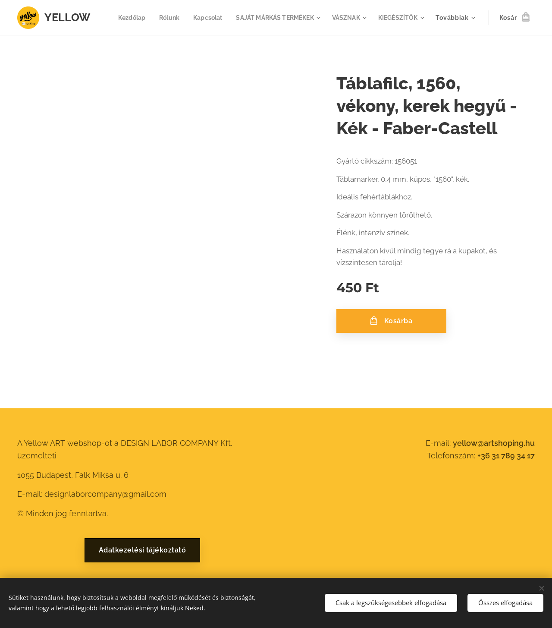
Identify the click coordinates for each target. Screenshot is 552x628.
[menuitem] (181, 17)
